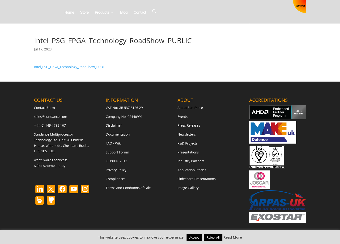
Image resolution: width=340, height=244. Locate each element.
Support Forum (117, 152)
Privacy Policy (116, 170)
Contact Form (44, 107)
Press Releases (189, 125)
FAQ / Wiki (114, 143)
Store (84, 12)
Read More (232, 237)
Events (183, 116)
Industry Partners (191, 161)
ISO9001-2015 (116, 161)
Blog (124, 12)
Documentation (118, 134)
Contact (140, 12)
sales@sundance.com (50, 116)
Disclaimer (114, 125)
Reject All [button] (213, 237)
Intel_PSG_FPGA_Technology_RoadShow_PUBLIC (71, 67)
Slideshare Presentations (197, 179)
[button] (154, 16)
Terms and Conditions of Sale (128, 188)
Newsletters (187, 134)
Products (102, 12)
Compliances (115, 179)
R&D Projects (188, 143)
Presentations (188, 152)
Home (69, 12)
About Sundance (190, 107)
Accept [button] (194, 237)
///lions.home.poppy (49, 165)
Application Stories (192, 170)
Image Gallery (188, 188)
